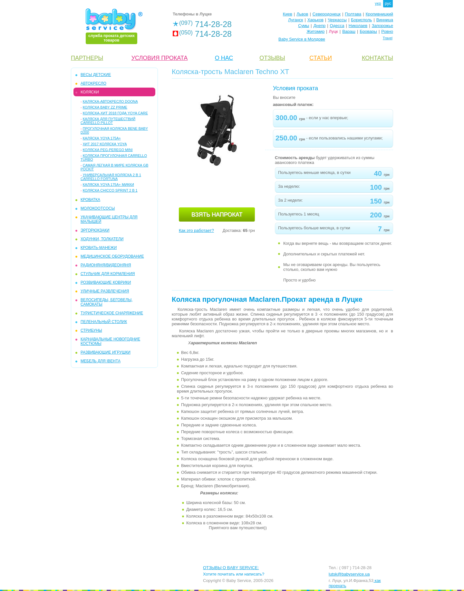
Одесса (337, 25)
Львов (302, 14)
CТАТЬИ (320, 58)
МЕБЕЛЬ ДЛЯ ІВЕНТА (101, 361)
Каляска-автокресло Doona (110, 101)
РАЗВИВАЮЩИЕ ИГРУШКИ (105, 352)
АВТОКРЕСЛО (93, 83)
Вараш (348, 31)
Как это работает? (196, 230)
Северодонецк (327, 14)
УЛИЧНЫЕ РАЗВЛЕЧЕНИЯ (105, 291)
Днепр (319, 25)
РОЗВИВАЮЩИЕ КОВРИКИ (106, 282)
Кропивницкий (379, 14)
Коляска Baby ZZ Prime (105, 107)
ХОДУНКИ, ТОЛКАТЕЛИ (102, 239)
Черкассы (337, 19)
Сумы (303, 25)
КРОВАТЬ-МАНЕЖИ (99, 247)
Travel (387, 38)
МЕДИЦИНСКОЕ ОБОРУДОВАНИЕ (112, 256)
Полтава (353, 14)
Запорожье (382, 25)
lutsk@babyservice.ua (349, 574)
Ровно (387, 31)
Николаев (358, 25)
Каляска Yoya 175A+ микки (108, 184)
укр (378, 3)
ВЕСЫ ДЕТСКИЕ (96, 74)
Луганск (295, 19)
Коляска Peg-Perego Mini (108, 150)
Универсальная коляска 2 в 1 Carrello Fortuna (111, 177)
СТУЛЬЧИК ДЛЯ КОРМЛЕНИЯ (108, 274)
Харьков (315, 19)
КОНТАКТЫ (377, 58)
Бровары (368, 31)
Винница (384, 19)
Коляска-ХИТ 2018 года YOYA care (115, 113)
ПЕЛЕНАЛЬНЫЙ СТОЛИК (104, 321)
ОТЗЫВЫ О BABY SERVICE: (231, 567)
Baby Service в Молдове (301, 39)
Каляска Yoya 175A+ (102, 138)
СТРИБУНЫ (91, 330)
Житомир (315, 31)
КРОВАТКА (90, 199)
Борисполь (361, 19)
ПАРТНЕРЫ (87, 58)
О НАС (224, 58)
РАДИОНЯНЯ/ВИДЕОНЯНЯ (106, 265)
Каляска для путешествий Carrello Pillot (108, 121)
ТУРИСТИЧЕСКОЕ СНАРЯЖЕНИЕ (112, 313)
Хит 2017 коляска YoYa (105, 144)
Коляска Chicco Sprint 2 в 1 (110, 190)
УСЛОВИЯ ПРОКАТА (159, 58)
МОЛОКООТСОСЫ (98, 208)
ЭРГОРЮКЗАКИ (95, 230)
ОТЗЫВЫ (272, 58)
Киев (287, 14)
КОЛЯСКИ (90, 92)
